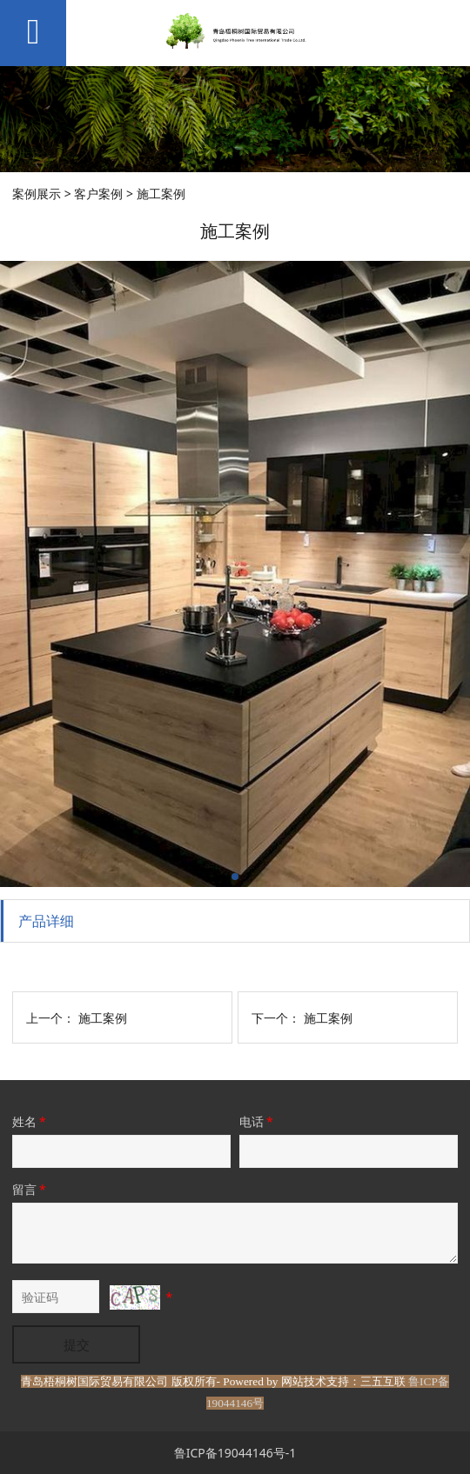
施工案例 (102, 1018)
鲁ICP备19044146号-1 (235, 1452)
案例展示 (36, 193)
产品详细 (46, 920)
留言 (30, 1189)
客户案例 (98, 193)
